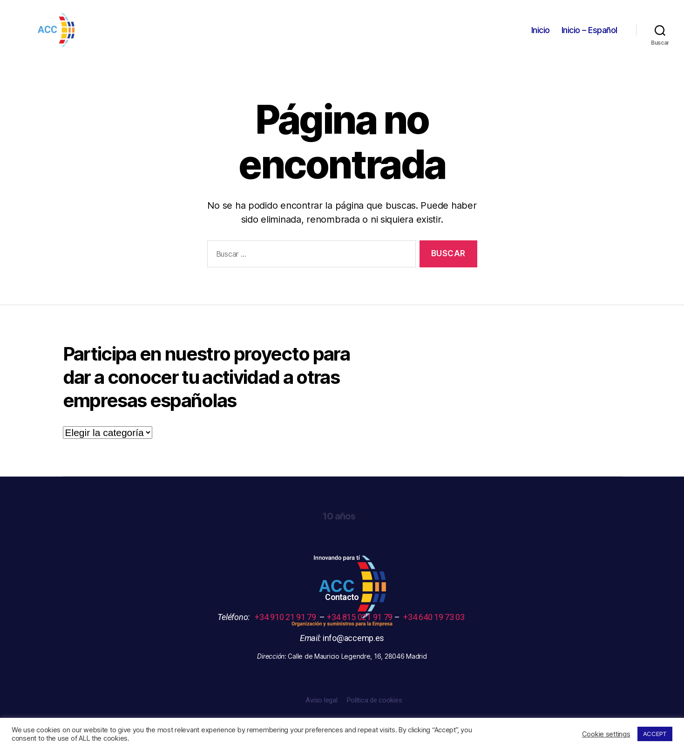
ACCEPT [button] (655, 733)
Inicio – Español (589, 34)
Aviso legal (321, 707)
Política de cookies (374, 707)
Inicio (540, 34)
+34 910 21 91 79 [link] (287, 624)
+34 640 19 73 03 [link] (434, 624)
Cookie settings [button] (606, 734)
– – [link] (361, 624)
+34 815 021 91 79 (360, 624)
